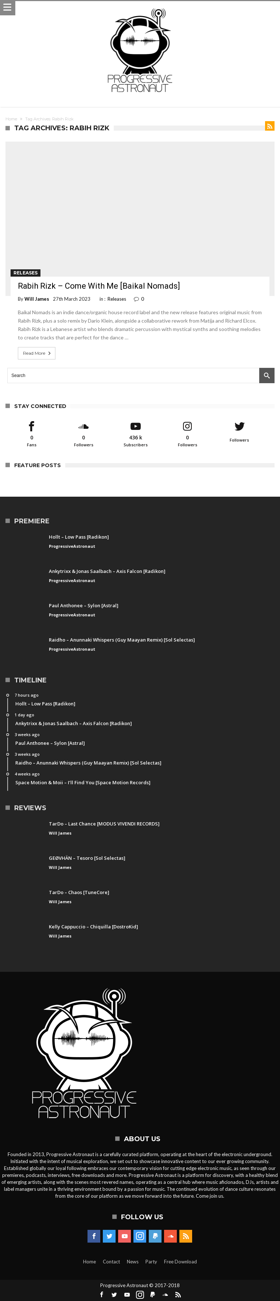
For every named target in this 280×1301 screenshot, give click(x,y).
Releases (25, 273)
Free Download (180, 1262)
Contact (111, 1262)
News (133, 1262)
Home (11, 119)
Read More (37, 353)
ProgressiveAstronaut (72, 546)
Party (151, 1262)
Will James (36, 299)
